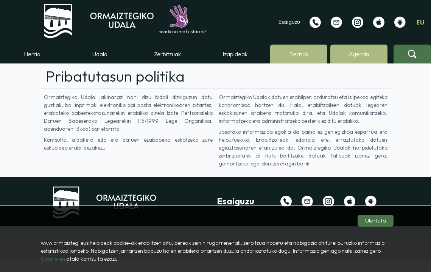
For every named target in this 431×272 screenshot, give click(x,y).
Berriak (298, 54)
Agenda (359, 54)
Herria (32, 54)
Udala (99, 54)
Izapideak (235, 54)
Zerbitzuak (167, 54)
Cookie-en (53, 258)
